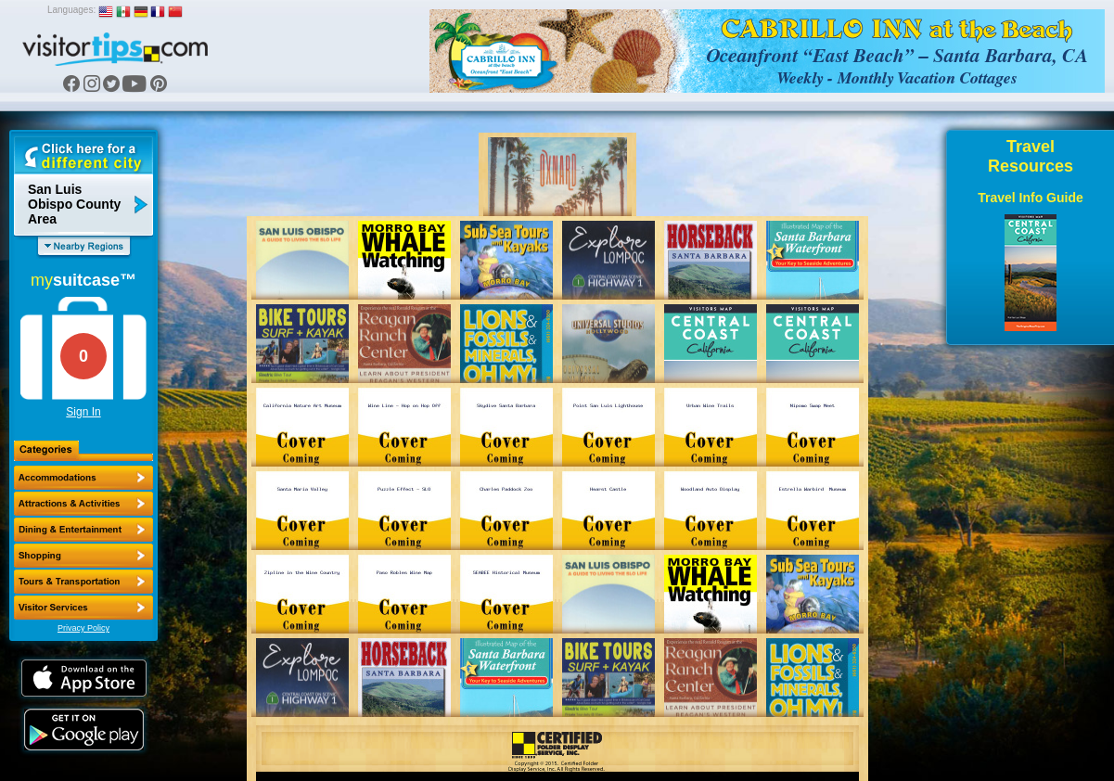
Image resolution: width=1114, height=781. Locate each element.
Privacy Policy (83, 628)
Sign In (83, 411)
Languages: (71, 10)
